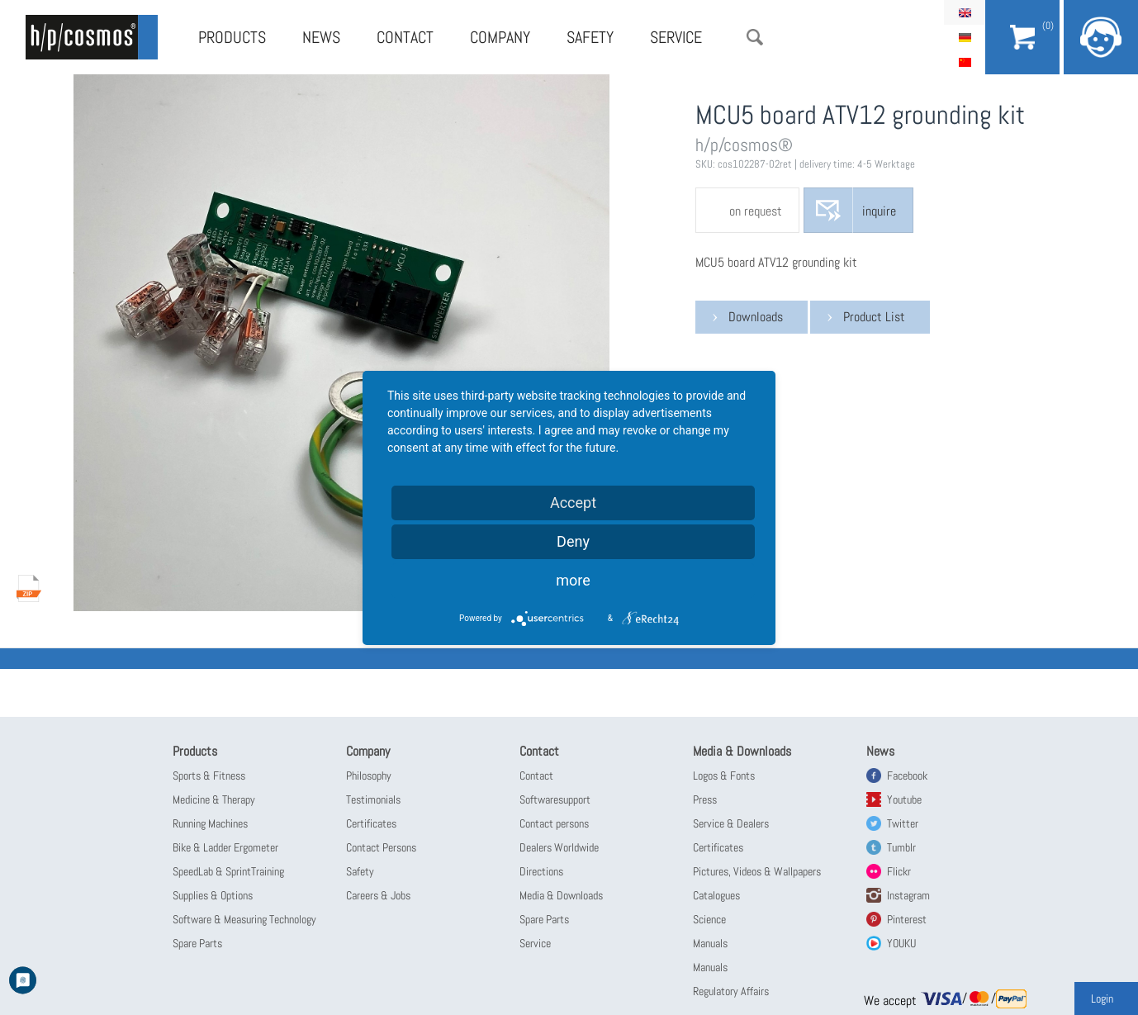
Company (500, 37)
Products (232, 37)
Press (705, 799)
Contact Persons (381, 847)
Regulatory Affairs (731, 991)
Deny (573, 541)
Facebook (907, 775)
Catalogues (716, 895)
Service (676, 37)
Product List (874, 316)
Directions (541, 871)
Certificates (371, 823)
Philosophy (368, 775)
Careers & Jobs (378, 895)
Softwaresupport (554, 799)
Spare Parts (197, 943)
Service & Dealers (731, 823)
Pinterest (907, 919)
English (964, 12)
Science (709, 919)
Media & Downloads (561, 895)
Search (755, 37)
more (573, 580)
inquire (879, 211)
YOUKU (901, 943)
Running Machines (210, 823)
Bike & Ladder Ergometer (225, 847)
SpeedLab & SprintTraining (228, 871)
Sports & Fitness (209, 775)
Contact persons (554, 823)
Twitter (902, 823)
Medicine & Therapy (214, 799)
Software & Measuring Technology (244, 919)
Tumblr (901, 847)
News (321, 37)
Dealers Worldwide (559, 847)
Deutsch (964, 37)
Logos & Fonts (724, 775)
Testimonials (373, 799)
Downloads (755, 316)
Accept (573, 502)
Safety (590, 37)
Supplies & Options (213, 895)
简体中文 (964, 62)
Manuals (710, 943)
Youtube (904, 799)
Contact (405, 37)
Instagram (908, 895)
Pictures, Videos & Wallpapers (757, 871)
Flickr (899, 871)
